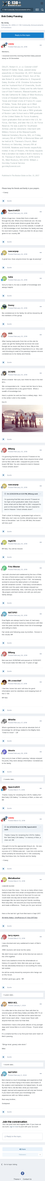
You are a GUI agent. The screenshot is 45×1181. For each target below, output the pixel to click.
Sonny (11, 305)
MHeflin (12, 719)
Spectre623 (14, 210)
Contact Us (27, 1179)
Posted (17, 47)
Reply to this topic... (13, 1136)
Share (22, 1149)
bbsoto (11, 750)
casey (6, 23)
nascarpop (13, 251)
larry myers (13, 935)
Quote (9, 201)
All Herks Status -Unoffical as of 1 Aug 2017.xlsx (19, 918)
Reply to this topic (22, 35)
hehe (10, 277)
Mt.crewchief (14, 680)
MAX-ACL (12, 1002)
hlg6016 (12, 541)
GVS (10, 333)
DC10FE (11, 372)
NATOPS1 (12, 612)
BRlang (11, 449)
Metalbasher (14, 878)
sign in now (14, 1127)
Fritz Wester (14, 566)
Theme (17, 1179)
